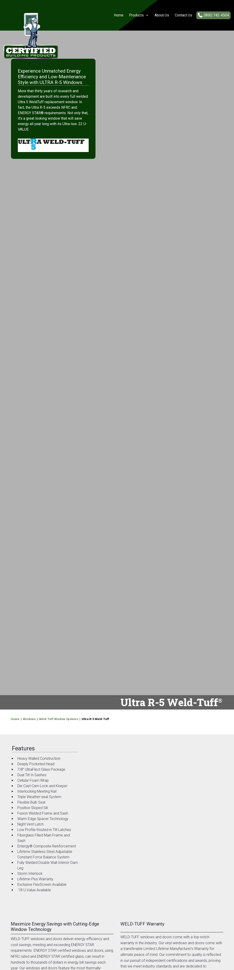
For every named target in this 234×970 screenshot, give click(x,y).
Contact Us (183, 15)
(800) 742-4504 (216, 15)
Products (139, 15)
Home (118, 15)
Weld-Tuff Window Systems (58, 719)
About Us (161, 15)
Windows (29, 719)
